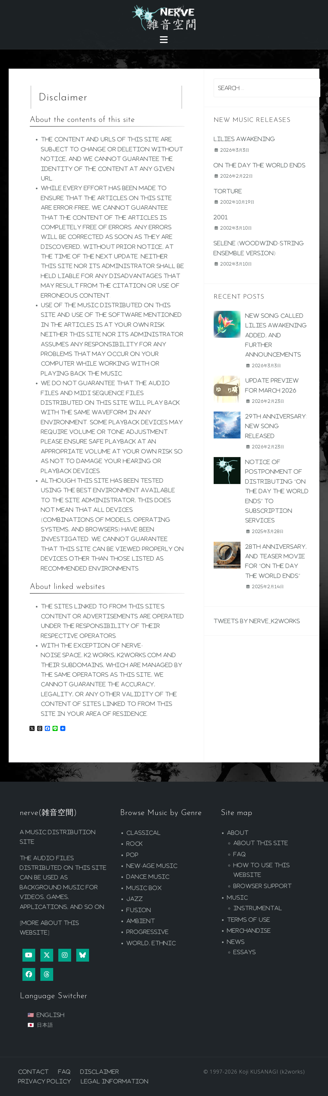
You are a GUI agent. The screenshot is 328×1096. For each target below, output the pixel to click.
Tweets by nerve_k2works (257, 621)
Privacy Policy (44, 1081)
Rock (135, 843)
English (50, 1014)
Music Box (144, 887)
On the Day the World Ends (260, 165)
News (236, 941)
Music (237, 897)
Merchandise (249, 930)
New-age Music (152, 865)
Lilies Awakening (244, 138)
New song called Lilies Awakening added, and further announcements (276, 335)
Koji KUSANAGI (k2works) (272, 1071)
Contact (33, 1071)
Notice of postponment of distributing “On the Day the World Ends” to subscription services (277, 491)
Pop (133, 854)
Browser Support (263, 885)
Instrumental (258, 908)
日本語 (45, 1024)
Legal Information (115, 1081)
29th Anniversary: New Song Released (276, 426)
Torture (228, 191)
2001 (221, 217)
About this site (261, 842)
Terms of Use (248, 919)
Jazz (135, 898)
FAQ (240, 854)
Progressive (148, 931)
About (238, 832)
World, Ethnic (151, 943)
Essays (245, 952)
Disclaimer (99, 1071)
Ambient (141, 920)
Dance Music (148, 876)
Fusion (139, 910)
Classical (144, 832)
